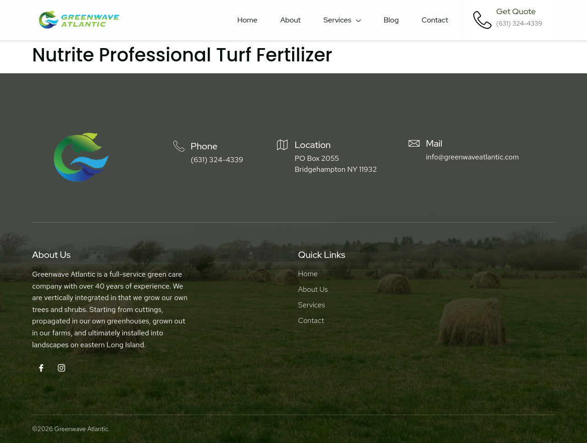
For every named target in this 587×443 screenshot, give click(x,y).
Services (342, 20)
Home (248, 20)
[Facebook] (41, 369)
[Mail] (414, 143)
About (290, 20)
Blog (391, 20)
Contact (434, 20)
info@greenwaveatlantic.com (472, 157)
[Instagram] (61, 369)
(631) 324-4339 (217, 159)
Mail (434, 143)
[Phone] (178, 146)
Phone (204, 146)
